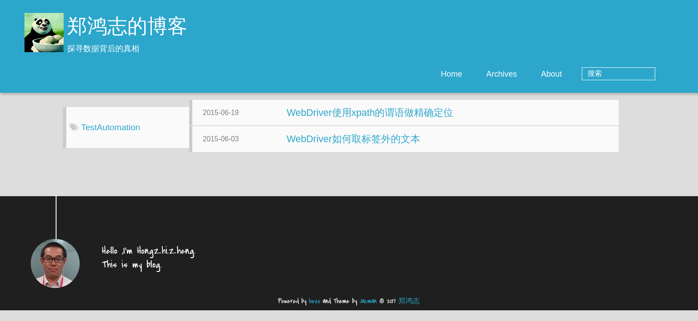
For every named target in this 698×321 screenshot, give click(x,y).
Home (487, 74)
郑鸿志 (409, 308)
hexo (314, 308)
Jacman (368, 308)
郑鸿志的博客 (127, 28)
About (587, 74)
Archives (537, 74)
